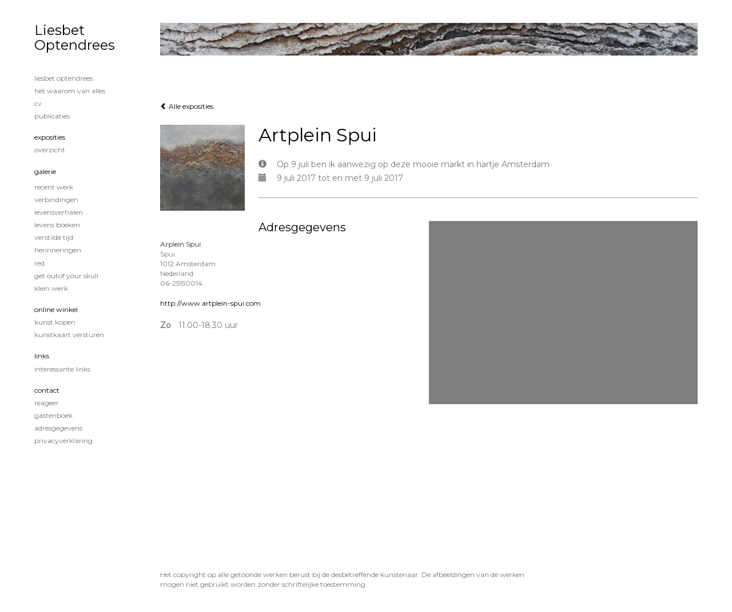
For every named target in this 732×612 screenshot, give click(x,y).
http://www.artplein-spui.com (210, 303)
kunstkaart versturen (69, 334)
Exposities (49, 137)
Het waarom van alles (69, 90)
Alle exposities (186, 106)
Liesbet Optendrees (74, 37)
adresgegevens (58, 428)
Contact (46, 390)
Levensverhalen (58, 212)
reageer (46, 402)
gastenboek (53, 415)
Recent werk (53, 187)
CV (38, 103)
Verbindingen (56, 199)
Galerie (45, 171)
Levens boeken (57, 224)
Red (39, 263)
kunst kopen (54, 322)
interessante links (62, 369)
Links (41, 356)
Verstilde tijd (53, 237)
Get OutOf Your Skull (66, 275)
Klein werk (51, 288)
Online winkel (56, 309)
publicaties (52, 116)
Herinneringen (57, 250)
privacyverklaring (63, 440)
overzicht (49, 149)
